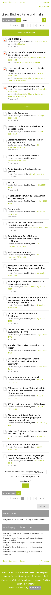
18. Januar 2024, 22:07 (39, 227)
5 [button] (35, 25)
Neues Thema (9, 20)
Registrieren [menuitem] (44, 6)
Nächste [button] (43, 25)
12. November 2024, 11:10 (23, 159)
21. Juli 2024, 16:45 (37, 174)
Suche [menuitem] (22, 2)
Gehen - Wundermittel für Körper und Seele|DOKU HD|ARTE (26, 330)
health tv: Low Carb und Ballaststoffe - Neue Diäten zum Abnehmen (26, 223)
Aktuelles (21, 44)
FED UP (11, 182)
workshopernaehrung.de (19, 252)
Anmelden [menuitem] (45, 2)
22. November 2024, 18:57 (23, 146)
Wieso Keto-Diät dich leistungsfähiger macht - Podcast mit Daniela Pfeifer (26, 456)
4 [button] (32, 25)
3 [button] (28, 25)
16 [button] (40, 25)
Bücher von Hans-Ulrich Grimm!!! (23, 155)
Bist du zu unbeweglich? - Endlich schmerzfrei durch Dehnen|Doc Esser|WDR (23, 361)
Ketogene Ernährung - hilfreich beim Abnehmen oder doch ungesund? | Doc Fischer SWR (26, 268)
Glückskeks (28, 460)
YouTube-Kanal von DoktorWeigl (23, 377)
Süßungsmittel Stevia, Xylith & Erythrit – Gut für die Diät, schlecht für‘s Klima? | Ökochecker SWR (27, 391)
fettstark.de (14, 209)
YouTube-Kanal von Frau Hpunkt (23, 444)
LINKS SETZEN (14, 39)
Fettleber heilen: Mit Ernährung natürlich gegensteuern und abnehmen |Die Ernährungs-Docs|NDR (27, 300)
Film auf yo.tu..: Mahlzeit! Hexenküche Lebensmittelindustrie (26, 282)
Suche (44, 20)
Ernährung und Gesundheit (28, 62)
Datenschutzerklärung (18, 587)
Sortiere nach (25, 476)
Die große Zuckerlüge (18, 113)
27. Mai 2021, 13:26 (39, 41)
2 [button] (25, 25)
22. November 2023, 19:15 (23, 255)
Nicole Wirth (28, 73)
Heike (26, 174)
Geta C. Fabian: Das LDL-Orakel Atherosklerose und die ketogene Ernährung (23, 238)
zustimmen (35, 587)
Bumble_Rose (29, 115)
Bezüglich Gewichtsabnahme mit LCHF (26, 86)
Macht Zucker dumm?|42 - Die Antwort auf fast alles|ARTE (26, 197)
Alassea (27, 41)
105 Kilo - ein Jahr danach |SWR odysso (26, 404)
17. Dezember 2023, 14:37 (23, 244)
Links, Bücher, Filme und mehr (22, 14)
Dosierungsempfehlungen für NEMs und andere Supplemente (27, 53)
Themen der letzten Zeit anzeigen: (25, 472)
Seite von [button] (19, 25)
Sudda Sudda (29, 57)
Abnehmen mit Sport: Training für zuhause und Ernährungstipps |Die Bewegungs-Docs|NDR (24, 417)
